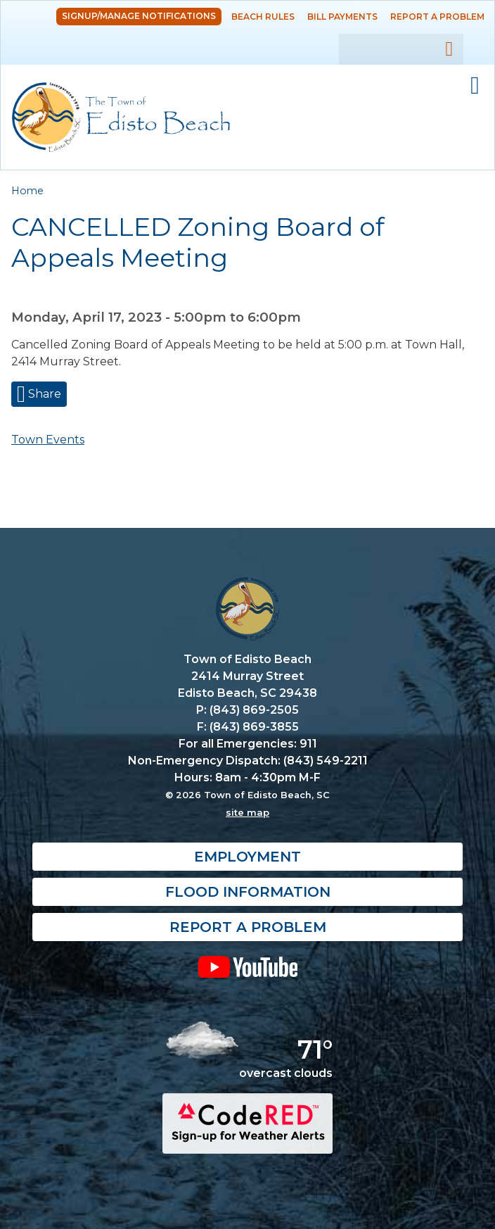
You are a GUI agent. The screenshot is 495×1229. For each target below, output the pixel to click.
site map (247, 813)
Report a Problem (437, 16)
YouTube (247, 967)
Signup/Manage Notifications (139, 16)
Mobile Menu (475, 86)
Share (43, 394)
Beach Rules (263, 16)
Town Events (47, 439)
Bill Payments (342, 16)
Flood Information (247, 892)
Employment (247, 857)
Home (27, 190)
